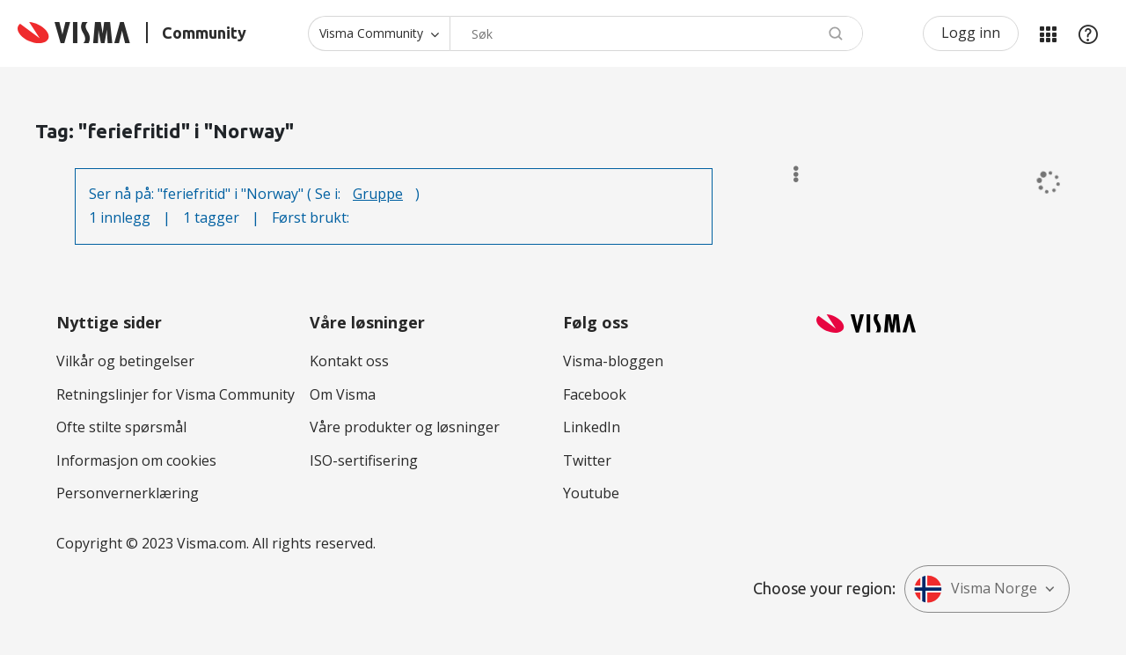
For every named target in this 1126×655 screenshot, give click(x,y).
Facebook (594, 394)
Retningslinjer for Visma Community (175, 394)
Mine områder (1047, 33)
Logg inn (970, 32)
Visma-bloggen (613, 361)
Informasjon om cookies (136, 460)
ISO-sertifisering (364, 460)
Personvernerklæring (127, 493)
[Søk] (656, 33)
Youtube (591, 493)
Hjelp (1088, 33)
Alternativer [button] (787, 174)
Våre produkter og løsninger (405, 427)
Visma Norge (975, 589)
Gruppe (378, 193)
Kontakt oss (349, 361)
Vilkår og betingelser (125, 361)
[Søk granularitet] (379, 33)
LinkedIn (591, 427)
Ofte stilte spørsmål (121, 427)
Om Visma (343, 394)
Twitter (587, 460)
